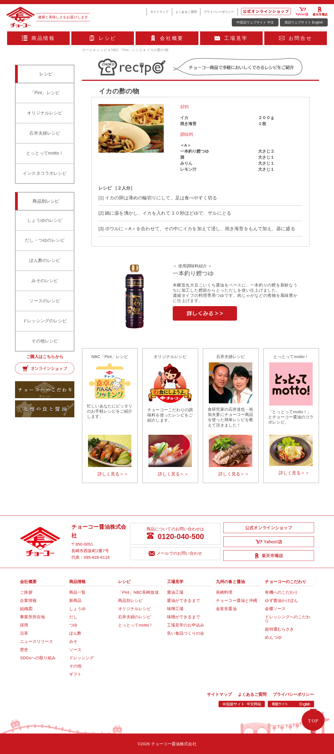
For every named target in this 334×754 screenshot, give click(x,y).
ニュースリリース (36, 641)
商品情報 (38, 38)
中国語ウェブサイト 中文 (255, 22)
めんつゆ (273, 637)
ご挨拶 (26, 592)
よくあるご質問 (186, 11)
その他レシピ (44, 341)
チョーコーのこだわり (285, 581)
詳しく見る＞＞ (113, 474)
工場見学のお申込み (185, 625)
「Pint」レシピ (45, 92)
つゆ (73, 625)
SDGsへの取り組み (38, 657)
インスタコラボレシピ (45, 173)
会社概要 (167, 38)
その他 (75, 666)
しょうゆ (77, 608)
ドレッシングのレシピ (45, 320)
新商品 (75, 600)
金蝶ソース (275, 608)
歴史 (24, 649)
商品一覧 (77, 592)
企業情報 (28, 600)
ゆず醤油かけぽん (281, 600)
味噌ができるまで (183, 616)
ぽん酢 (75, 633)
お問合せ (295, 38)
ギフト (75, 674)
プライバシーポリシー (219, 11)
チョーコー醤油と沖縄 (236, 600)
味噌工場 (175, 608)
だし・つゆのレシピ (45, 240)
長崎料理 (224, 592)
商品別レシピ (130, 600)
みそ (73, 641)
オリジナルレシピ (44, 113)
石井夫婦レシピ (44, 133)
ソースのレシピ (44, 300)
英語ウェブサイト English (304, 22)
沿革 (24, 633)
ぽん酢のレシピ (44, 260)
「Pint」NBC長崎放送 (138, 592)
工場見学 (231, 38)
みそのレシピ (44, 280)
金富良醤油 (226, 608)
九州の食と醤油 (230, 581)
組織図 (26, 608)
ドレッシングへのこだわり (287, 618)
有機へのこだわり (281, 592)
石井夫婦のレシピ (134, 616)
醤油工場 (175, 592)
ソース (75, 649)
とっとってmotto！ (44, 153)
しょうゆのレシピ (44, 220)
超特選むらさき (279, 629)
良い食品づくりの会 (185, 633)
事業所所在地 (32, 616)
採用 (24, 625)
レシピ (102, 38)
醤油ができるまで (183, 600)
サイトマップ (159, 11)
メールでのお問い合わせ (175, 554)
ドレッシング (81, 657)
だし (73, 616)
